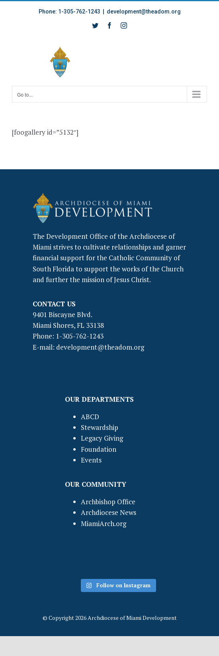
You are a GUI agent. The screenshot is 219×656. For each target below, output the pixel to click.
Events (91, 459)
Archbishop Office (108, 501)
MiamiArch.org (103, 523)
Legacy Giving (102, 438)
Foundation (98, 449)
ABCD (90, 416)
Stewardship (99, 427)
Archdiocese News (108, 512)
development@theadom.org (144, 11)
